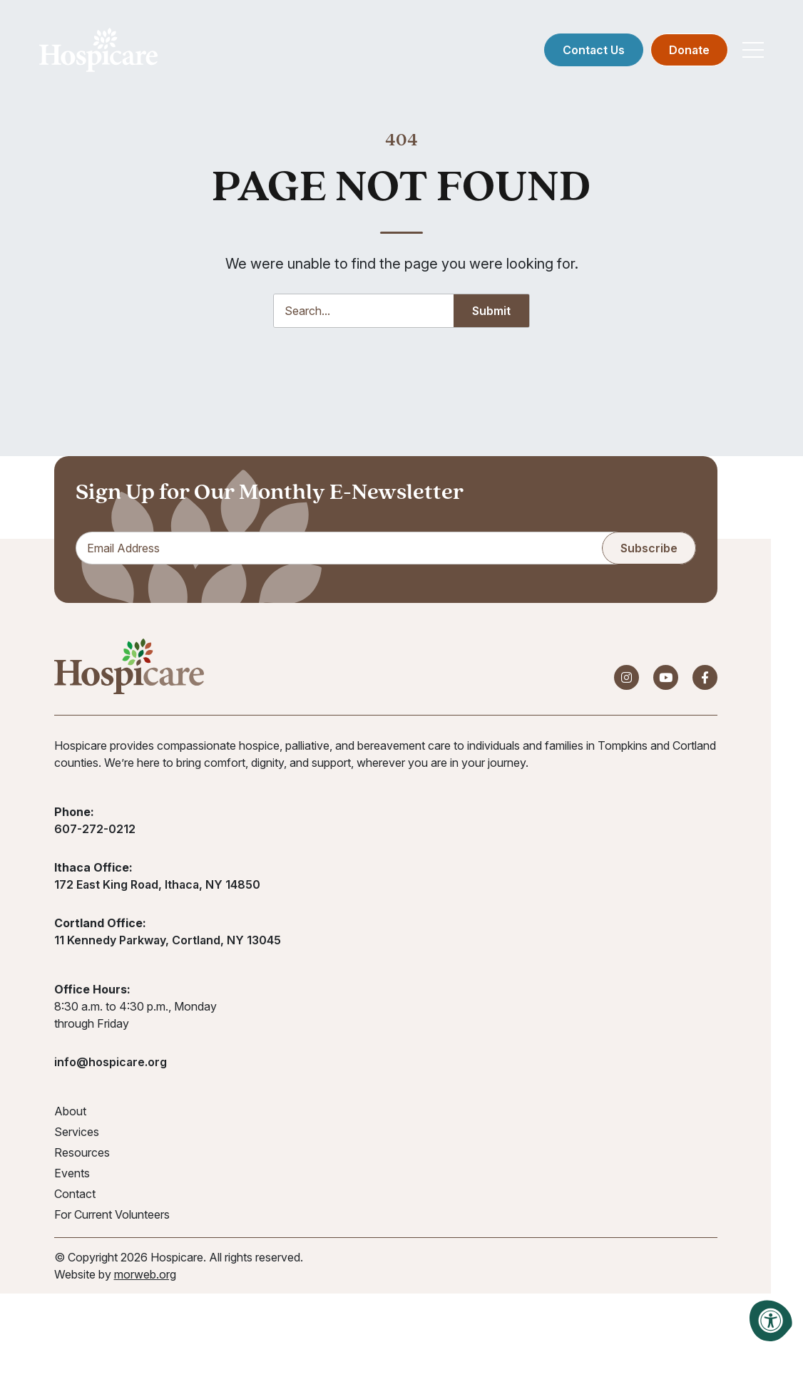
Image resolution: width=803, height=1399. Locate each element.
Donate (689, 50)
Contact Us (594, 50)
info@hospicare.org (110, 1062)
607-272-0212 (94, 829)
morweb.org (145, 1275)
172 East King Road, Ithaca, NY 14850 (157, 885)
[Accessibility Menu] (771, 1320)
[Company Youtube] (665, 678)
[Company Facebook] (704, 678)
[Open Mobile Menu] (753, 50)
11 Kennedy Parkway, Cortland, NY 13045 (167, 941)
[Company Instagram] (626, 678)
